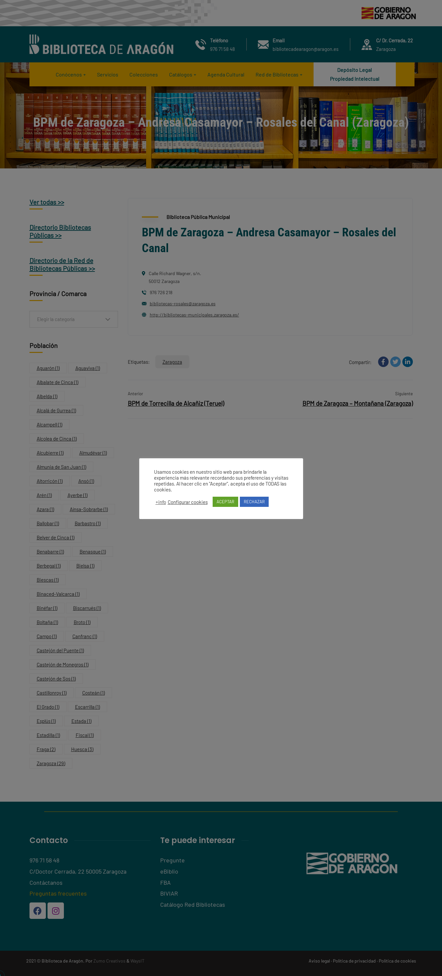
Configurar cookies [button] (188, 505)
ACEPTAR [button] (225, 504)
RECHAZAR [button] (254, 504)
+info (161, 505)
